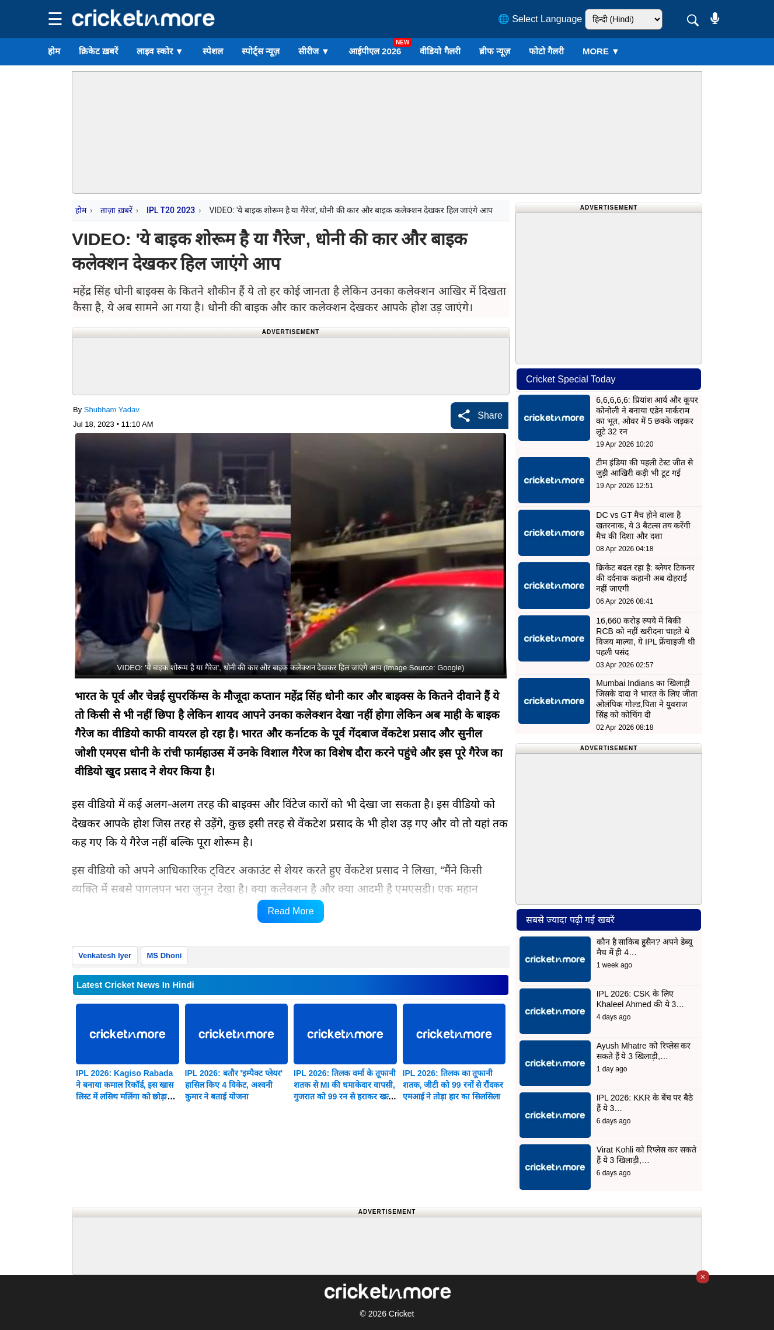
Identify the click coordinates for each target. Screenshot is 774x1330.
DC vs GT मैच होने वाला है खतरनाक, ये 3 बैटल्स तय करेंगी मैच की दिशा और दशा (643, 525)
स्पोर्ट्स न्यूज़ (261, 51)
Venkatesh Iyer (104, 955)
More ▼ (601, 51)
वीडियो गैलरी (440, 51)
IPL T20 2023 (171, 210)
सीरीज (314, 51)
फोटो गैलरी (546, 51)
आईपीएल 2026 (375, 51)
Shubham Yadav (112, 409)
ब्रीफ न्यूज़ (494, 51)
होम (54, 51)
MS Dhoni (164, 955)
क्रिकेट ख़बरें (98, 51)
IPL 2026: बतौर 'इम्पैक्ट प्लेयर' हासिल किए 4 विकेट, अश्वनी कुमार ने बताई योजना (234, 1084)
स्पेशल (213, 51)
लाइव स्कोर (160, 51)
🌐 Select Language (540, 19)
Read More (290, 911)
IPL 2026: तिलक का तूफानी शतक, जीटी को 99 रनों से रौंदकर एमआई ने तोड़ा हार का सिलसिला (453, 1084)
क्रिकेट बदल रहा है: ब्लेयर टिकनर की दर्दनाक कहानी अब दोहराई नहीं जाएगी (645, 578)
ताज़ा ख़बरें (116, 210)
